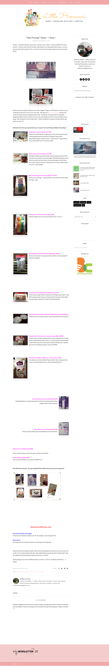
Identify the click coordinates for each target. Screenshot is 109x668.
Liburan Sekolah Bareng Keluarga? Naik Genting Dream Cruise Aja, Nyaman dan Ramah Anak (85, 156)
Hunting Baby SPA (84, 183)
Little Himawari (19, 666)
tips (83, 205)
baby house (20, 574)
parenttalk (83, 202)
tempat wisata (77, 205)
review (88, 202)
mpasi (37, 574)
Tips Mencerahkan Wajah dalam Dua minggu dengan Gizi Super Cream (87, 169)
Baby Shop (27, 574)
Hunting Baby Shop (84, 190)
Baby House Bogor (53, 112)
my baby (41, 574)
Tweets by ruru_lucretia (80, 247)
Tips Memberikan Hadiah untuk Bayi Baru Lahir (87, 176)
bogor (33, 574)
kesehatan (76, 202)
